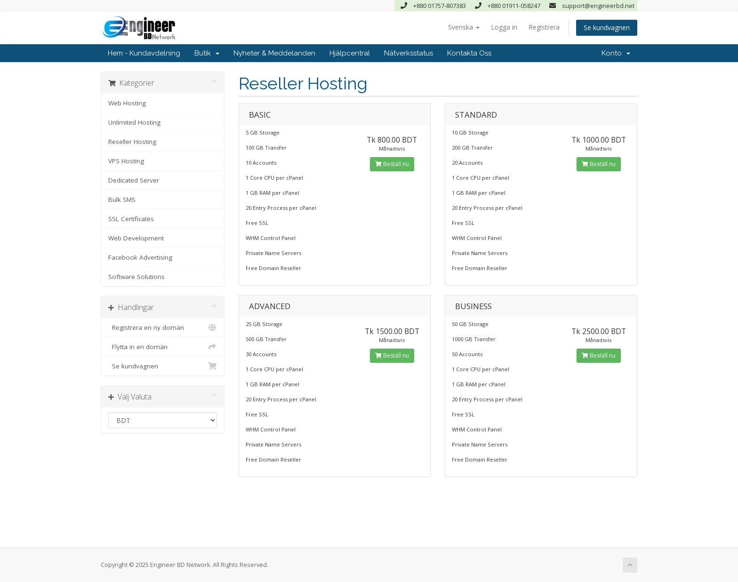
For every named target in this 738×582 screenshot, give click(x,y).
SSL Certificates (131, 219)
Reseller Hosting (132, 141)
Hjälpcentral (349, 53)
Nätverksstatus (408, 53)
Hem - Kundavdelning (144, 53)
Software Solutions (136, 276)
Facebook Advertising (140, 257)
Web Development (136, 238)
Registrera (544, 27)
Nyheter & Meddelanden (274, 53)
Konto (616, 53)
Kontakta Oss (469, 53)
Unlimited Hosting (134, 122)
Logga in (504, 27)
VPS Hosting (126, 161)
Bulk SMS (122, 199)
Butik (206, 53)
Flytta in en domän (162, 346)
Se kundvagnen (607, 27)
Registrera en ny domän (162, 327)
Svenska (464, 27)
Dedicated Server (133, 180)
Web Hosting (127, 103)
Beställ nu (392, 164)
